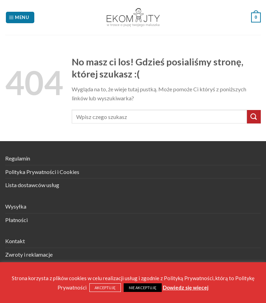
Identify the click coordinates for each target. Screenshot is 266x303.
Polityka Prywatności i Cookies (42, 171)
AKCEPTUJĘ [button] (105, 287)
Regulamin (17, 158)
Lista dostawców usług (32, 185)
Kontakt (15, 241)
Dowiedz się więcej (186, 287)
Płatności (16, 220)
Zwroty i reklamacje (29, 254)
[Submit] (254, 116)
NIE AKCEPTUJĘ (143, 287)
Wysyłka (15, 206)
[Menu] (20, 17)
